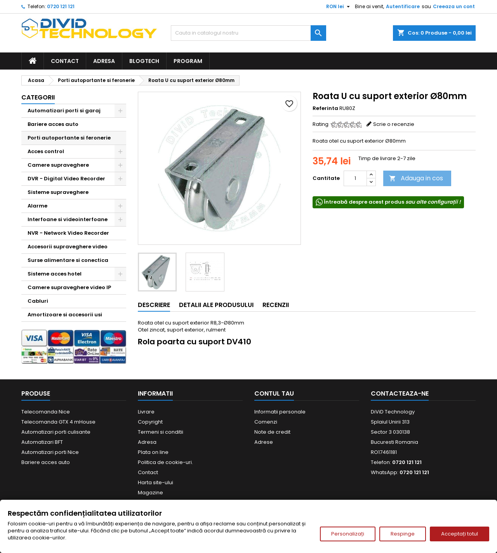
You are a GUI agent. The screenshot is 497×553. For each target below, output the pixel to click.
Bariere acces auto (53, 124)
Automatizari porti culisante (55, 432)
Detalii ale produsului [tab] (216, 304)
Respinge (403, 533)
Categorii (38, 97)
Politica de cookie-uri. (165, 462)
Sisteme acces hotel (55, 273)
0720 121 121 (61, 6)
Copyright (150, 422)
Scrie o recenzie (393, 124)
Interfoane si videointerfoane (68, 219)
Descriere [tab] (154, 304)
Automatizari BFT (42, 442)
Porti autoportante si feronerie (69, 137)
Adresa (104, 61)
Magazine (150, 492)
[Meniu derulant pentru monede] (339, 6)
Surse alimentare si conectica (68, 260)
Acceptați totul (459, 533)
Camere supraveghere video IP (69, 287)
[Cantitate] (355, 178)
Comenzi (265, 422)
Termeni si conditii (160, 432)
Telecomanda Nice (45, 411)
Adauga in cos (416, 178)
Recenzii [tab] (275, 304)
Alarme (37, 205)
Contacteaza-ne (400, 393)
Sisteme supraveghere (58, 192)
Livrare (146, 411)
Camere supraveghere (58, 165)
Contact (65, 61)
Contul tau (274, 393)
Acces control (46, 151)
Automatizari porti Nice (50, 452)
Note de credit (272, 432)
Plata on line (153, 452)
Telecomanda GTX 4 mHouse (58, 422)
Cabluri (38, 301)
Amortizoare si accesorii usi (65, 314)
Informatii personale (280, 411)
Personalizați (347, 533)
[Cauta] (248, 33)
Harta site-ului (155, 482)
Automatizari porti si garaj (64, 110)
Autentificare (403, 6)
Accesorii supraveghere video (68, 246)
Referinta (325, 108)
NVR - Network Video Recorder (68, 233)
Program (188, 61)
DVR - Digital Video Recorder (66, 178)
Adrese (263, 442)
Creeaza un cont (454, 6)
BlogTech (144, 61)
